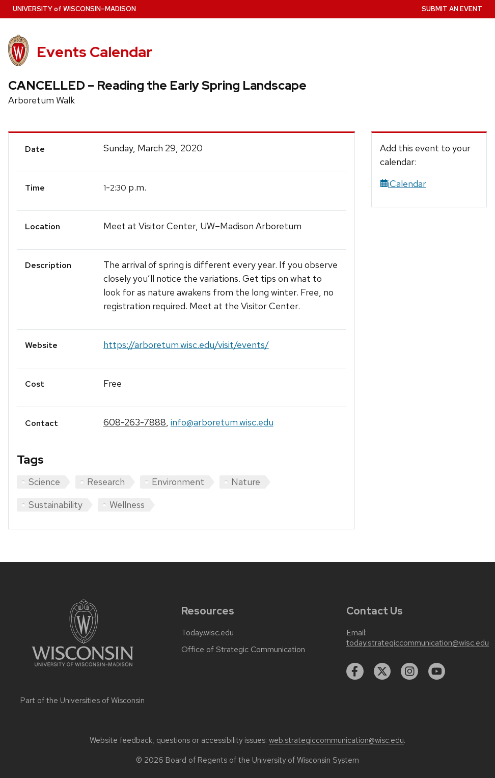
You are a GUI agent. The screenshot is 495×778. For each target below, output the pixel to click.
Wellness (127, 505)
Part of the (82, 700)
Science (44, 482)
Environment (178, 482)
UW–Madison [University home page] (74, 9)
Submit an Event (452, 9)
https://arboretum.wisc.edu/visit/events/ (186, 345)
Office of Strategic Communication (243, 650)
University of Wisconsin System (305, 760)
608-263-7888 (134, 422)
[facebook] (355, 671)
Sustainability (55, 505)
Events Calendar (94, 52)
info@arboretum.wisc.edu (222, 422)
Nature (245, 482)
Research (106, 482)
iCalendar (403, 184)
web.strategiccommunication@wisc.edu (336, 740)
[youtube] (437, 671)
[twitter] (382, 671)
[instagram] (409, 671)
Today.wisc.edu (207, 633)
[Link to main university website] (82, 668)
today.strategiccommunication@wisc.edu (417, 643)
